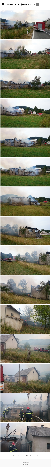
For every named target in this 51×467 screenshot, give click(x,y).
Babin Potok (29, 4)
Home (8, 4)
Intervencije (17, 4)
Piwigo (25, 464)
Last (36, 456)
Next (31, 456)
